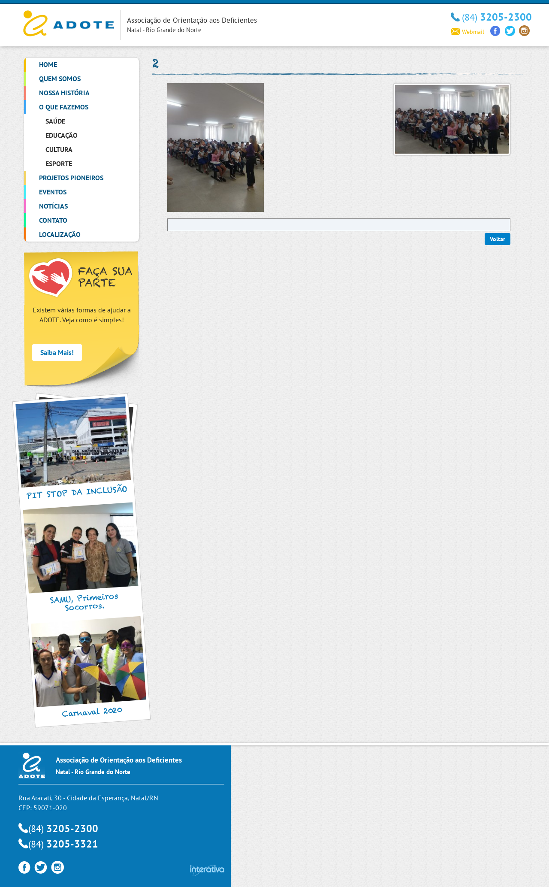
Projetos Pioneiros (71, 177)
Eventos (52, 192)
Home (48, 64)
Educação (61, 135)
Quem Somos (60, 78)
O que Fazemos (63, 107)
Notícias (53, 206)
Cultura (58, 149)
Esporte (58, 163)
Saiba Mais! (57, 352)
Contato (53, 220)
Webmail (467, 32)
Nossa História (64, 92)
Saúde (55, 121)
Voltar (497, 239)
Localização (60, 234)
